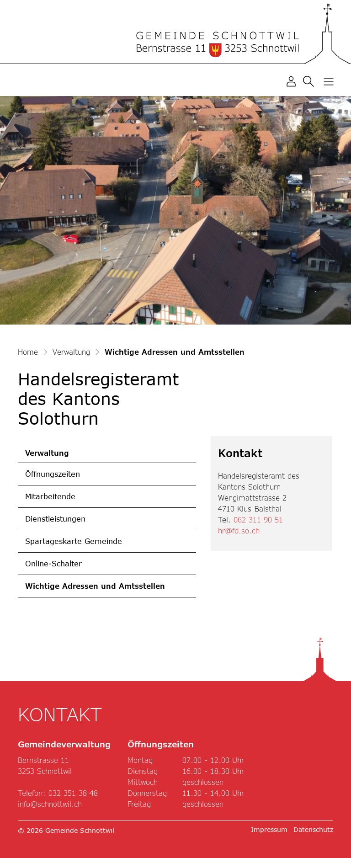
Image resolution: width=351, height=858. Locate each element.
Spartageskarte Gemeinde (73, 541)
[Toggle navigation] (328, 81)
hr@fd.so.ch (239, 530)
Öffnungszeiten (52, 473)
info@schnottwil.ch (50, 803)
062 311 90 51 (258, 519)
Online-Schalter (53, 563)
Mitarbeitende (50, 496)
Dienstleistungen (55, 518)
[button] (310, 80)
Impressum (269, 829)
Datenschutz (313, 829)
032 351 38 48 (73, 793)
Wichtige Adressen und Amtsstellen (95, 589)
